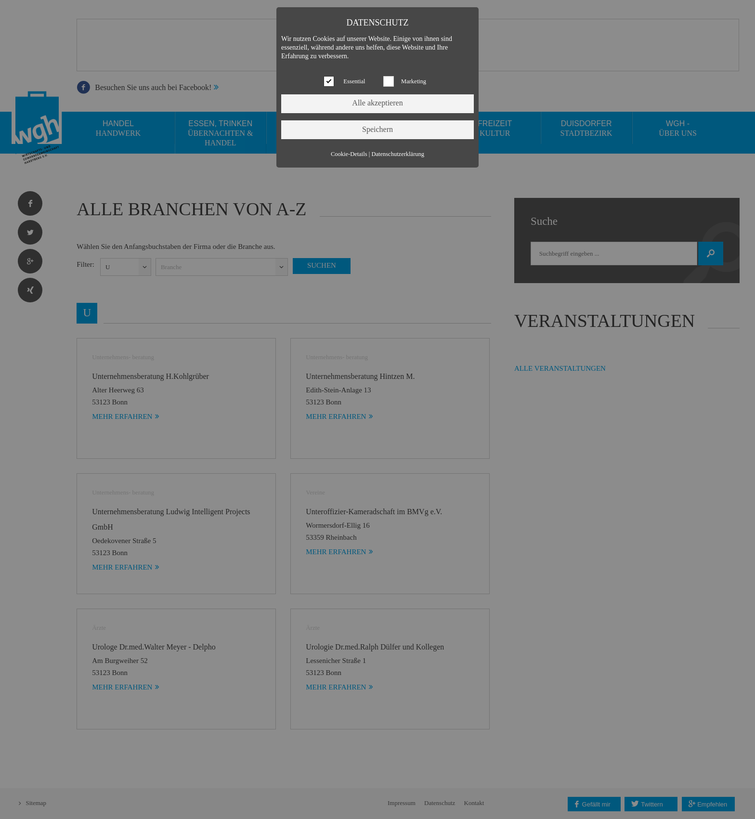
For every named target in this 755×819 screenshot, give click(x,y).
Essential (354, 81)
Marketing (413, 81)
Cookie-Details (349, 154)
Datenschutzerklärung (397, 154)
